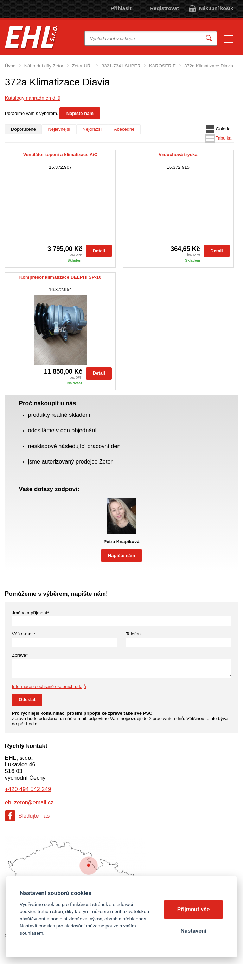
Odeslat (27, 699)
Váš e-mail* (23, 633)
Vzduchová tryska (178, 154)
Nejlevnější (59, 129)
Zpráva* (20, 655)
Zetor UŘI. (82, 66)
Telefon (133, 633)
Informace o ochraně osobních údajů (49, 686)
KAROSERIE (162, 66)
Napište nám (80, 113)
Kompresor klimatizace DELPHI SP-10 (60, 277)
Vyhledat (209, 38)
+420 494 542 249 (28, 789)
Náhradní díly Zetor (43, 66)
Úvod (10, 66)
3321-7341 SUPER (121, 66)
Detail (98, 250)
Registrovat (164, 8)
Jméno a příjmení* (30, 612)
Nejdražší (92, 129)
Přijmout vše (193, 909)
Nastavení (193, 930)
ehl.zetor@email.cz (29, 802)
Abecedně (124, 129)
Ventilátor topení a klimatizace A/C (60, 154)
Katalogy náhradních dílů (32, 98)
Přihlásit (121, 8)
